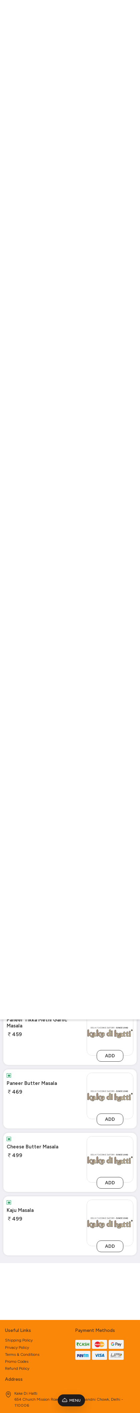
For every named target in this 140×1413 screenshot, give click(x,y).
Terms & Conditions (22, 1297)
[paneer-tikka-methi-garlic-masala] (110, 1032)
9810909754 (21, 1383)
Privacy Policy (17, 1290)
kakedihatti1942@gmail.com (34, 1374)
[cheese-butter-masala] (110, 1159)
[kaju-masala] (110, 1223)
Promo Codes (16, 1304)
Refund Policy (17, 1312)
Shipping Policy (19, 1283)
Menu (71, 1400)
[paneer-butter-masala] (110, 1096)
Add (110, 1056)
